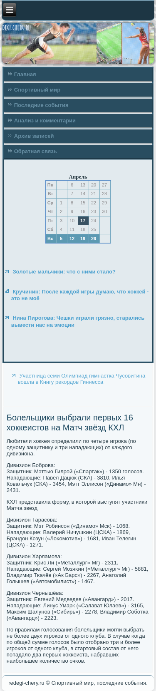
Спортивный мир (37, 90)
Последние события (41, 105)
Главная (25, 74)
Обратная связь (35, 151)
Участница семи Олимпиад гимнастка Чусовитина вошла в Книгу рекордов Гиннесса (81, 379)
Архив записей (34, 136)
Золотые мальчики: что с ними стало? (64, 271)
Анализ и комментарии (45, 120)
